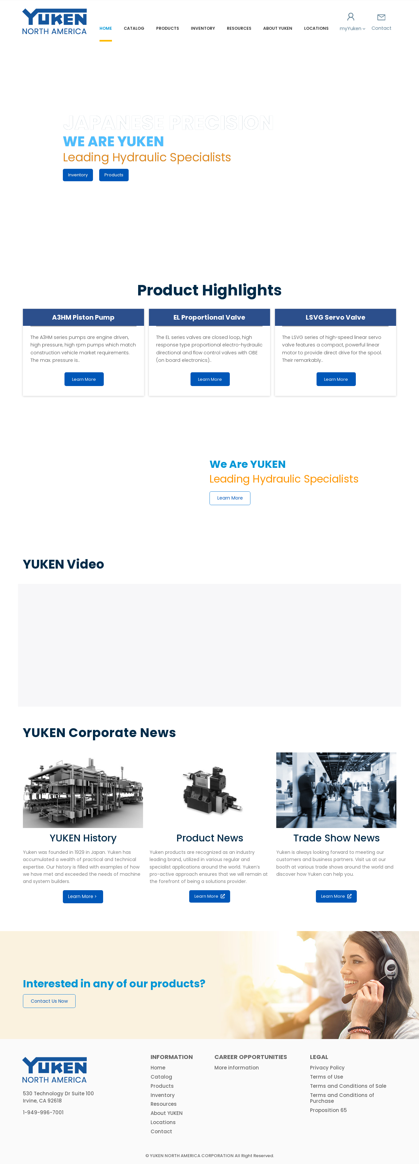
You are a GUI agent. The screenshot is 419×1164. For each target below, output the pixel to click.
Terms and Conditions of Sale (348, 1086)
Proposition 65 (328, 1110)
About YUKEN (277, 28)
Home (106, 28)
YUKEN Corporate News (99, 732)
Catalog (134, 28)
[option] (209, 985)
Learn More (230, 498)
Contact (382, 22)
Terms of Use (326, 1076)
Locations (316, 28)
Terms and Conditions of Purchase (342, 1098)
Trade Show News (336, 838)
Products (167, 28)
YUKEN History (83, 838)
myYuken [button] (351, 22)
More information (236, 1067)
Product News (209, 838)
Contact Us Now (49, 1001)
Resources (239, 28)
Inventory (203, 28)
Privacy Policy (327, 1067)
